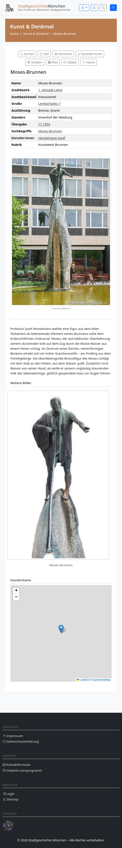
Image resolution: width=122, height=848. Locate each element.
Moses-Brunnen (50, 131)
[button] (61, 629)
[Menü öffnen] (113, 7)
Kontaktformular (17, 765)
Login (8, 794)
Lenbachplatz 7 (49, 103)
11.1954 (44, 124)
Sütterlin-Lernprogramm (22, 770)
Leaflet (82, 679)
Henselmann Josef (51, 138)
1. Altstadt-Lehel (50, 90)
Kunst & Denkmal (36, 34)
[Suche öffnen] (103, 7)
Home (14, 34)
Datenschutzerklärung (21, 741)
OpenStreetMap (101, 679)
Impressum (13, 736)
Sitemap (10, 799)
